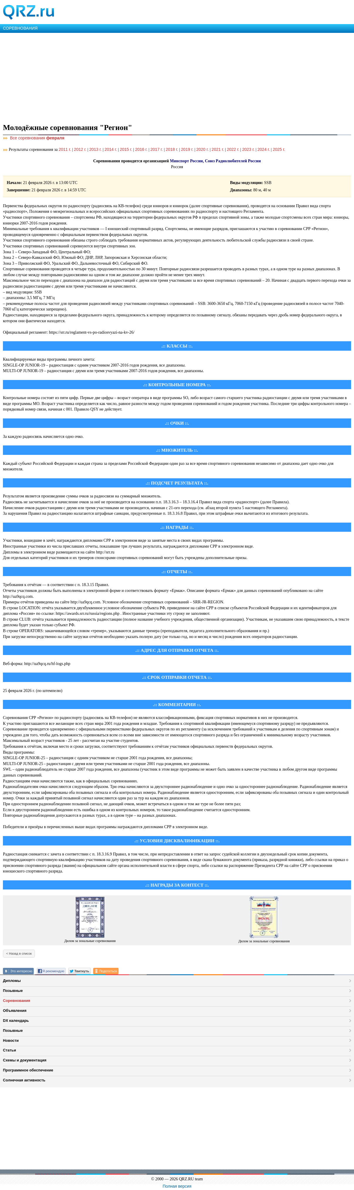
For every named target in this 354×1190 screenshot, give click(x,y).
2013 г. (95, 149)
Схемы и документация (24, 1060)
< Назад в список (19, 953)
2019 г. (187, 149)
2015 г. (126, 149)
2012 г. (80, 149)
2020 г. (202, 149)
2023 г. (248, 149)
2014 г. (110, 149)
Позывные (13, 990)
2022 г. (233, 149)
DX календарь (16, 1020)
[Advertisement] (176, 77)
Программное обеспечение (28, 1070)
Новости (11, 1040)
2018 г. (172, 149)
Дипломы (12, 980)
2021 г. (217, 149)
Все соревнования (33, 138)
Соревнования (16, 1000)
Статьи (9, 1050)
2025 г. (279, 149)
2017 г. (156, 149)
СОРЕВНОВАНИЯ (20, 28)
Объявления (14, 1010)
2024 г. (264, 149)
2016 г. (141, 149)
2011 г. (65, 149)
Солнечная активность (24, 1080)
